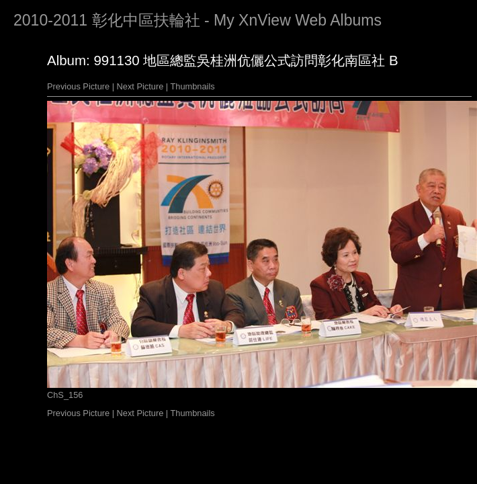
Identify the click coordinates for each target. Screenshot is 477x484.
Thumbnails (193, 86)
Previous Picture (78, 86)
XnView (264, 20)
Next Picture (140, 86)
